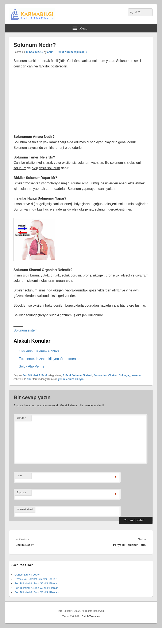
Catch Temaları (91, 616)
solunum (137, 375)
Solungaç (124, 375)
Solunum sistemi (26, 330)
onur (50, 52)
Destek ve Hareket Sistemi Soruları (36, 579)
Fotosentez (100, 375)
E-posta (21, 492)
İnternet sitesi (25, 509)
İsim (19, 475)
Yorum (21, 417)
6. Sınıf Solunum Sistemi (77, 375)
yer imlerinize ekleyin (71, 379)
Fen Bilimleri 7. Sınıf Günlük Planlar (36, 587)
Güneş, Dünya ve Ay (27, 574)
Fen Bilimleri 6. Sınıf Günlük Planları (37, 592)
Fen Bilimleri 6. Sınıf (35, 375)
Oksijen (112, 375)
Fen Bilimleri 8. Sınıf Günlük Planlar (36, 583)
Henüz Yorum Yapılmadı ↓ (72, 52)
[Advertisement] (81, 102)
